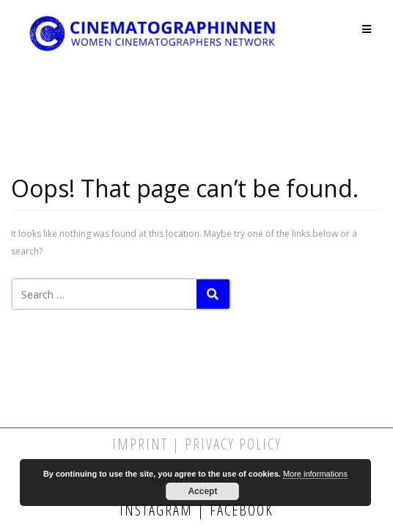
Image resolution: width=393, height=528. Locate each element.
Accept (202, 491)
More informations (315, 473)
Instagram (158, 510)
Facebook (239, 510)
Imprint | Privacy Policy (197, 444)
